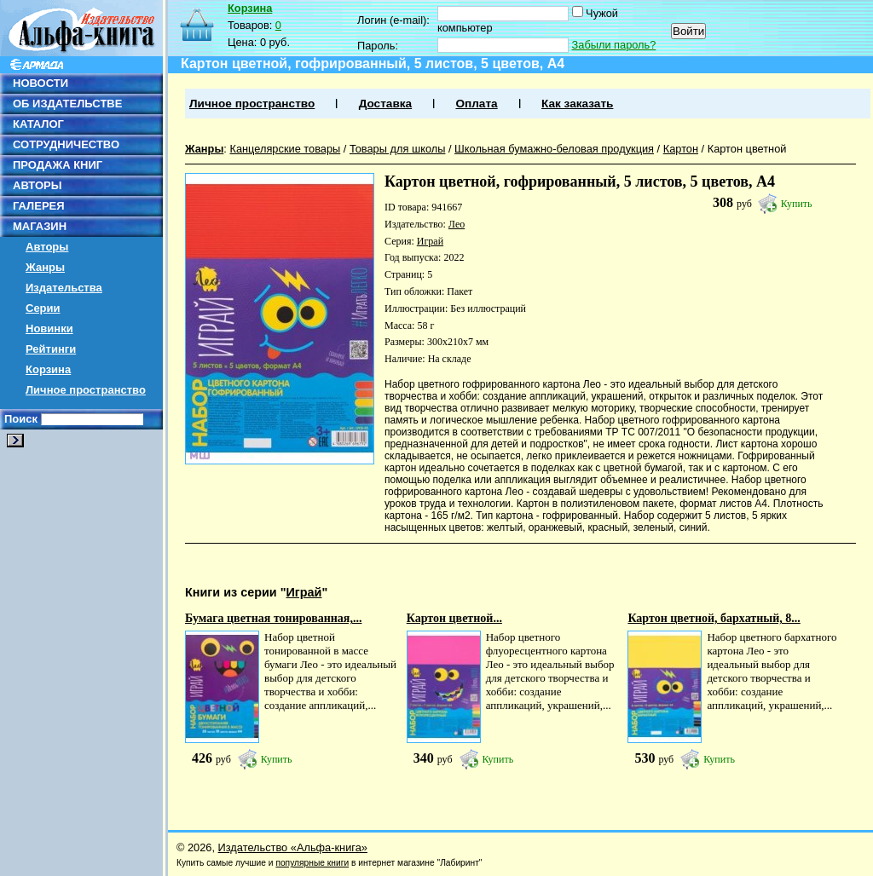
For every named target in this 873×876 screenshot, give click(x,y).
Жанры (45, 267)
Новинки (49, 328)
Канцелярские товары (284, 148)
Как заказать (577, 103)
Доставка (385, 103)
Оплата (476, 103)
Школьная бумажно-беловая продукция (554, 148)
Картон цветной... (454, 618)
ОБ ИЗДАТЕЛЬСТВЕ (67, 103)
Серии (43, 308)
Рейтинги (51, 349)
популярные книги (312, 862)
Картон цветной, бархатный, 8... (713, 618)
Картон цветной (747, 148)
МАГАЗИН (39, 226)
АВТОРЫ (37, 185)
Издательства (64, 287)
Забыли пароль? (614, 44)
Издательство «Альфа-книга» (292, 847)
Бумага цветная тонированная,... (273, 618)
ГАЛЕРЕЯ (39, 205)
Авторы (47, 246)
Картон (680, 148)
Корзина (48, 369)
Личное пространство (86, 389)
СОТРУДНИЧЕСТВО (66, 144)
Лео (456, 224)
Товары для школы (398, 148)
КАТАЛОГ (38, 124)
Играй (430, 241)
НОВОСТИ (40, 83)
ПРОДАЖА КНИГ (57, 164)
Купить (796, 204)
